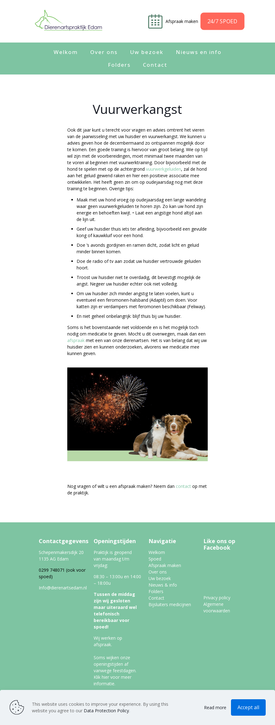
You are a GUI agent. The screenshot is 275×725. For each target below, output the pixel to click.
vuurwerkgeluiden (163, 169)
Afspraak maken (182, 21)
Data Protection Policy (106, 711)
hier (105, 677)
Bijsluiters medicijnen (170, 604)
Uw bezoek (160, 578)
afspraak (76, 340)
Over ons (158, 572)
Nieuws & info (163, 585)
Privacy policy (216, 598)
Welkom (157, 552)
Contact (156, 598)
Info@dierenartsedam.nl (63, 588)
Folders (156, 591)
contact (183, 486)
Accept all (248, 707)
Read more (215, 707)
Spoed (155, 559)
